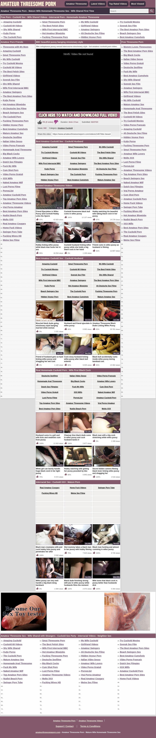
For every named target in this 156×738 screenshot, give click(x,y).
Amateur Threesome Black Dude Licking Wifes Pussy (103, 324)
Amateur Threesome (76, 4)
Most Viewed (137, 4)
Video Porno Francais (14, 145)
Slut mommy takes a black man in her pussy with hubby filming (78, 548)
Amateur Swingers (90, 29)
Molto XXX (8, 219)
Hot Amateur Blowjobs (53, 33)
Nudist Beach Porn (12, 215)
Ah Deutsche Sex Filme (93, 33)
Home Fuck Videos (12, 228)
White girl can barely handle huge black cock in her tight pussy (48, 471)
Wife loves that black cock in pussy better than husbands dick (104, 583)
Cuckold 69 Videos (12, 26)
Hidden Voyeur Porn (91, 37)
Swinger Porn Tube (12, 232)
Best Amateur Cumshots (132, 37)
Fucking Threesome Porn (55, 37)
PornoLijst (8, 191)
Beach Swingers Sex (130, 33)
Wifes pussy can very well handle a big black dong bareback (47, 583)
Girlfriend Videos (89, 26)
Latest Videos (98, 4)
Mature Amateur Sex (13, 133)
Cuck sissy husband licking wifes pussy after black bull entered (76, 359)
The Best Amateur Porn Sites (134, 29)
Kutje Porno (9, 33)
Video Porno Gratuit (13, 174)
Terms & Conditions (90, 726)
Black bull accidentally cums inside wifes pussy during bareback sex (104, 359)
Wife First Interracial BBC (55, 29)
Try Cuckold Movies (130, 22)
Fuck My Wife (9, 166)
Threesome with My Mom (15, 47)
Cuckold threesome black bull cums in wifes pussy (77, 212)
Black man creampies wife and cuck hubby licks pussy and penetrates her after (49, 549)
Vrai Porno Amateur (13, 207)
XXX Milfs (8, 178)
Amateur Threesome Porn (64, 721)
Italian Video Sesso (12, 141)
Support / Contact (64, 726)
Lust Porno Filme (11, 186)
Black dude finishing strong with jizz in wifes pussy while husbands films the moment (76, 583)
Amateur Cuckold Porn (14, 195)
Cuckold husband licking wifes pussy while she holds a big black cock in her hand (77, 247)
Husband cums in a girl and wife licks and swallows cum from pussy (48, 437)
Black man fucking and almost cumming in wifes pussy (105, 548)
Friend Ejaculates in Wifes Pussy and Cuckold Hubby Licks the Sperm (47, 213)
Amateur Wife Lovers (13, 158)
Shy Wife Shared (11, 29)
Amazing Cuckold (12, 22)
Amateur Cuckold (65, 128)
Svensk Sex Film (128, 26)
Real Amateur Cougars (14, 223)
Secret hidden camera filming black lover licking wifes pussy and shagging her (105, 471)
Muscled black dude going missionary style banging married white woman (47, 325)
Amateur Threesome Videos (17, 203)
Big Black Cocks (11, 154)
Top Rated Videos (118, 4)
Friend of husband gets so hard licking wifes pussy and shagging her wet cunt (49, 359)
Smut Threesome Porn (53, 22)
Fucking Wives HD (12, 236)
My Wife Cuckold (89, 22)
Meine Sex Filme (11, 240)
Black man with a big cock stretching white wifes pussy (104, 436)
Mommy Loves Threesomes (138, 47)
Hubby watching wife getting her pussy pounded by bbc (76, 470)
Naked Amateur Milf (13, 182)
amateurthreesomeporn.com (47, 732)
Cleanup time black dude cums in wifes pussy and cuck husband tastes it (77, 437)
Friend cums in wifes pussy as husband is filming (105, 246)
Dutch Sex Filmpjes (13, 162)
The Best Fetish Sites (53, 26)
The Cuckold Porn (12, 37)
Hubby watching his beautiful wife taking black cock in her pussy (105, 213)
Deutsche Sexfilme (12, 137)
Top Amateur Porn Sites (15, 199)
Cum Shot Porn (10, 170)
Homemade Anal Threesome (17, 149)
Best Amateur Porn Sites (15, 211)
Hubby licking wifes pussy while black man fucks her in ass (48, 247)
